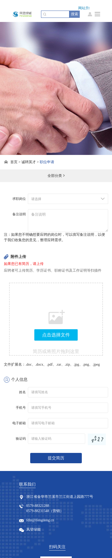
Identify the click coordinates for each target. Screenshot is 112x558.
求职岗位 (19, 199)
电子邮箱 (19, 423)
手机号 (21, 408)
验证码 (21, 439)
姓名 (22, 392)
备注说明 (19, 214)
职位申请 (47, 162)
